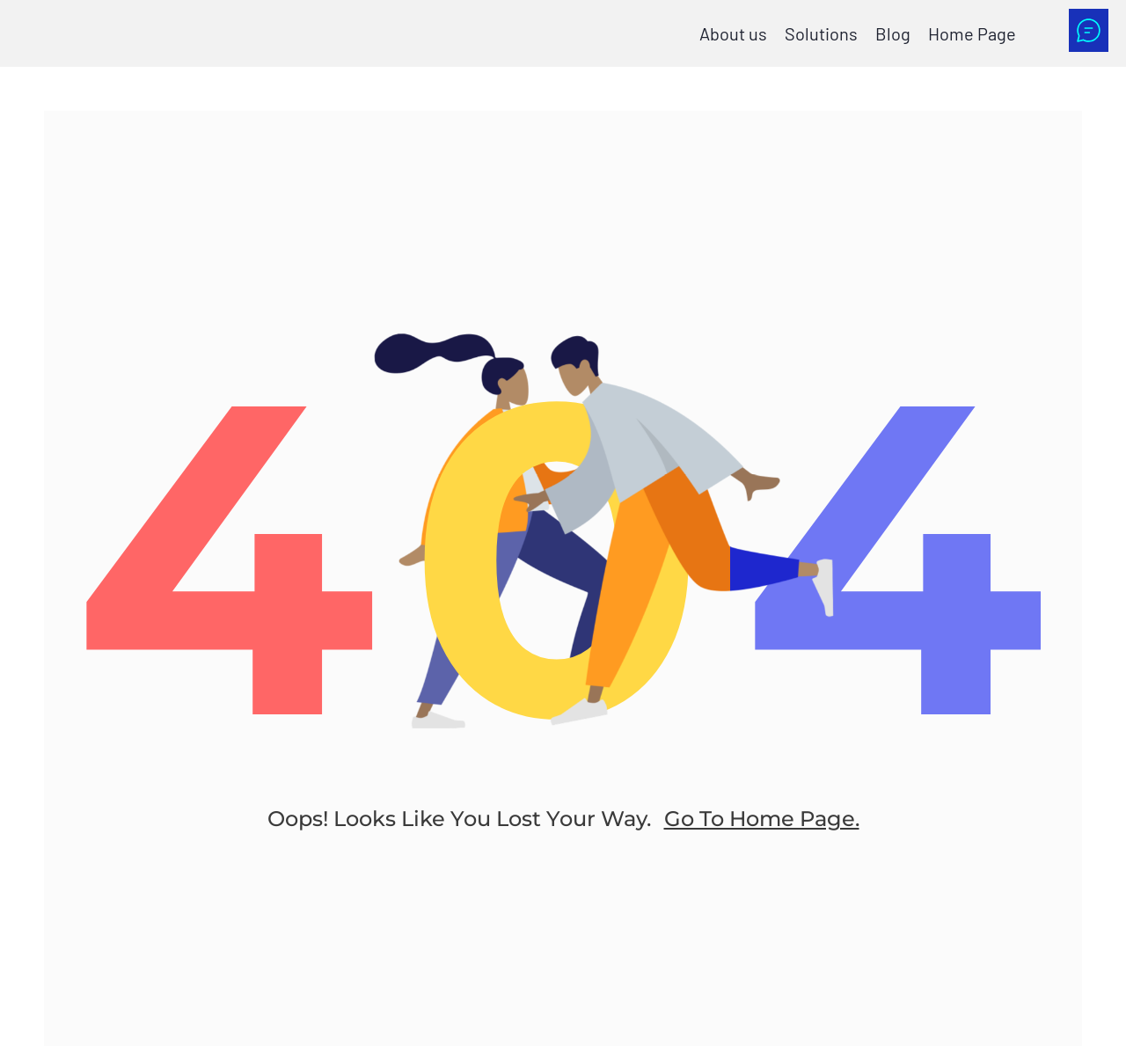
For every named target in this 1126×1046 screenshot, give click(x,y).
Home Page (972, 33)
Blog (892, 33)
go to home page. (761, 818)
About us (733, 33)
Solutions (821, 33)
